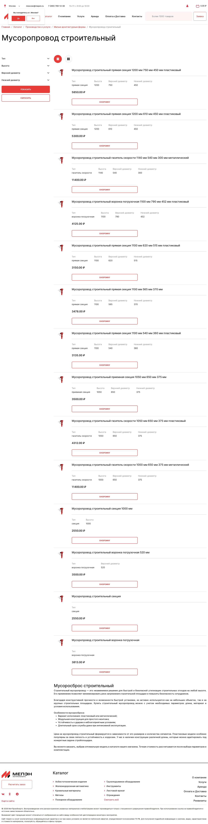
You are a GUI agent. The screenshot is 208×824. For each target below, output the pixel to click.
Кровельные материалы (68, 790)
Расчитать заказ (16, 784)
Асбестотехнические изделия (71, 781)
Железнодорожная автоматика (71, 786)
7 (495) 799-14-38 (56, 6)
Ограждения (113, 795)
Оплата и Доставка (115, 16)
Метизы (59, 795)
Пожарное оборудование (68, 799)
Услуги (80, 16)
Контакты (137, 16)
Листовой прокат (116, 790)
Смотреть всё (111, 799)
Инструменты (114, 786)
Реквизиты (200, 800)
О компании (64, 16)
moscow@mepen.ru (35, 6)
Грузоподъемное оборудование (123, 781)
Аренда (95, 16)
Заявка (200, 16)
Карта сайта (8, 801)
